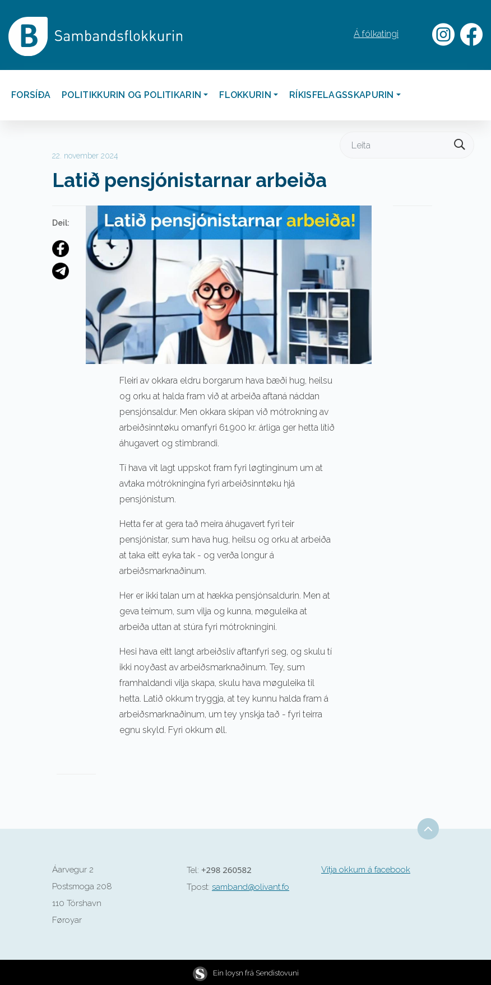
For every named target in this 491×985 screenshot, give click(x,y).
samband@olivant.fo (250, 887)
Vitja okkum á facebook (365, 870)
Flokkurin (245, 95)
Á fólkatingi (376, 34)
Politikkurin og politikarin (131, 95)
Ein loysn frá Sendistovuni (246, 973)
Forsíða (30, 95)
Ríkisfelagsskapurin (341, 95)
